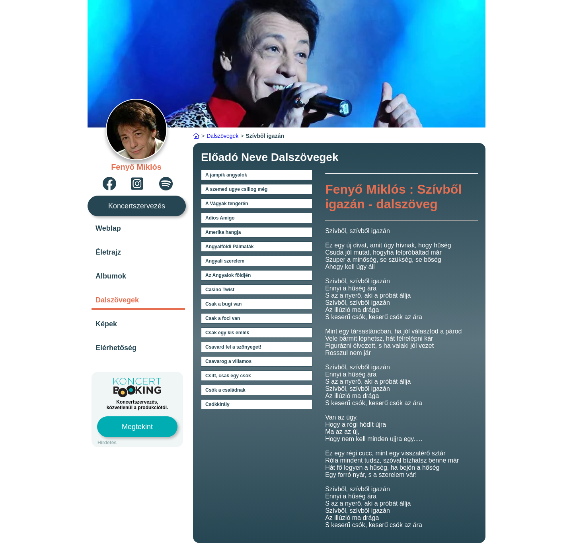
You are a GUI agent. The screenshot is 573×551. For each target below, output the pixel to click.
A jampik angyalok (226, 175)
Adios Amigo (220, 218)
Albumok (111, 276)
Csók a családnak (225, 390)
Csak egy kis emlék (227, 332)
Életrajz (108, 252)
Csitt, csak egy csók (228, 375)
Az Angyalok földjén (228, 275)
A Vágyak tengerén (226, 203)
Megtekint (137, 427)
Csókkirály (217, 404)
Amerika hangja (223, 232)
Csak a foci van (222, 318)
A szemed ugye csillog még (236, 189)
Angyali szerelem (224, 261)
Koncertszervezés (136, 206)
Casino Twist (219, 289)
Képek (106, 324)
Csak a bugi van (223, 304)
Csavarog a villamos (228, 361)
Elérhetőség (116, 348)
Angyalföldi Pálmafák (229, 246)
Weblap (108, 228)
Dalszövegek (117, 300)
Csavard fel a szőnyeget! (233, 347)
